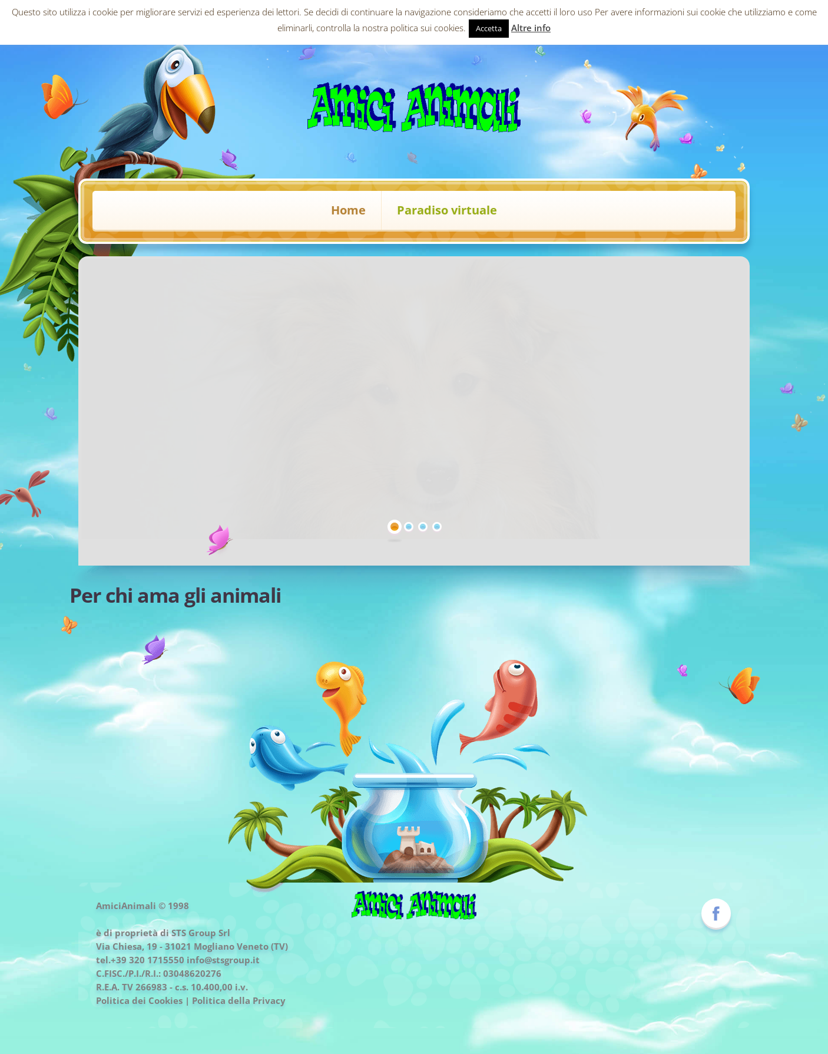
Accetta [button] (489, 28)
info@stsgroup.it (223, 960)
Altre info (531, 28)
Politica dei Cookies (139, 1000)
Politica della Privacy (239, 1000)
